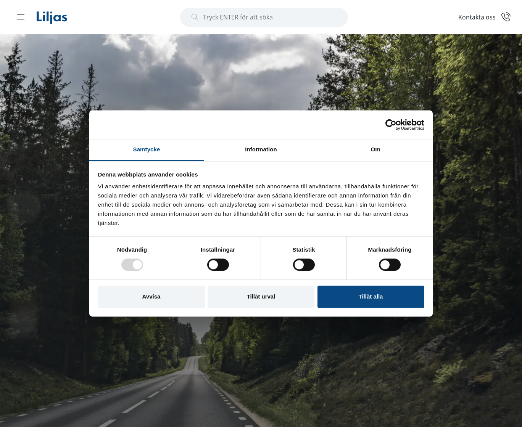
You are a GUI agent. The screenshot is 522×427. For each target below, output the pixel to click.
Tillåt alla (371, 296)
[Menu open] (20, 17)
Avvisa (151, 296)
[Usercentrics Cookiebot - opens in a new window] (391, 124)
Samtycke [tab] (146, 149)
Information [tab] (261, 149)
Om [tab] (375, 149)
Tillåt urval (261, 296)
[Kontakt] (484, 16)
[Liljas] (59, 17)
